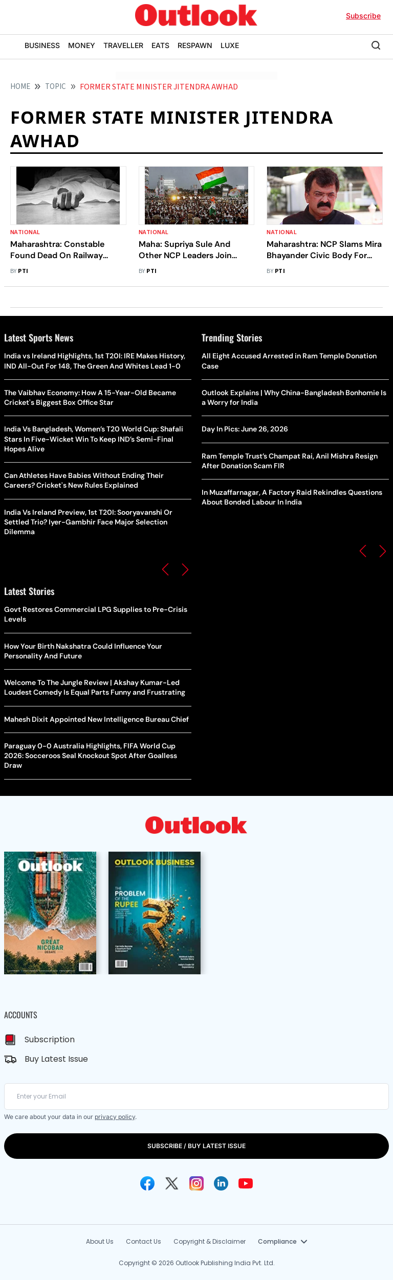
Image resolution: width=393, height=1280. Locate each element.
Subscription (50, 1039)
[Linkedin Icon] (221, 1183)
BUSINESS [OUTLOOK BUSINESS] (42, 45)
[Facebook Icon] (147, 1183)
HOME (20, 86)
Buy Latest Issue (56, 1059)
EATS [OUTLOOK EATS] (160, 45)
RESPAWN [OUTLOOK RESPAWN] (195, 45)
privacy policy (115, 1117)
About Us (100, 1241)
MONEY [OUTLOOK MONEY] (81, 45)
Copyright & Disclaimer (209, 1241)
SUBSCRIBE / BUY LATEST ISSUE (196, 1146)
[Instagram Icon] (196, 1183)
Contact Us (143, 1241)
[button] (165, 569)
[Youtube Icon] (245, 1183)
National (25, 232)
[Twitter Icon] (172, 1183)
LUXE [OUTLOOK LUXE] (230, 45)
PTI (23, 271)
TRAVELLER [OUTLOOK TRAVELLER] (123, 45)
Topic (55, 86)
